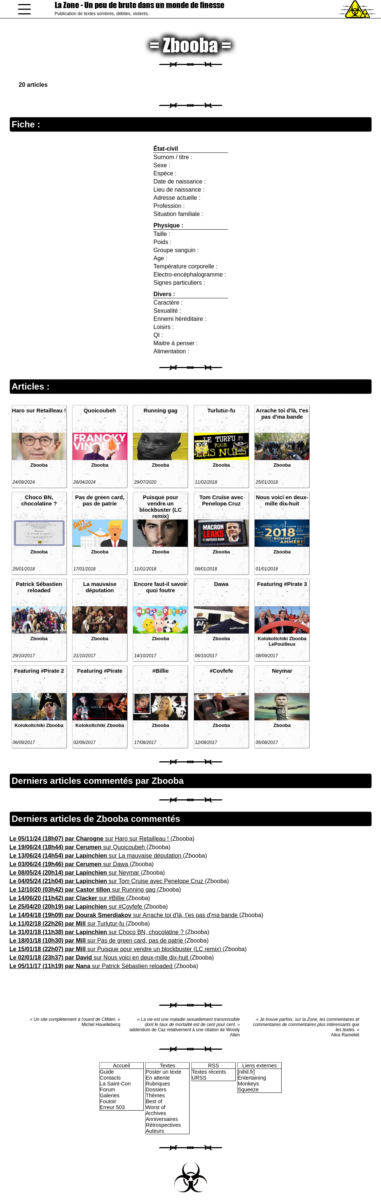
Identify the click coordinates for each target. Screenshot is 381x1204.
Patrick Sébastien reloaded (39, 587)
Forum (107, 1089)
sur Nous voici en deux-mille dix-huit (100, 957)
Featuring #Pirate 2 (39, 671)
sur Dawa (70, 864)
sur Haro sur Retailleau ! (90, 839)
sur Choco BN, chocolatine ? (98, 932)
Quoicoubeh (100, 410)
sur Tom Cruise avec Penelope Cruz (107, 881)
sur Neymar (75, 872)
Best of (154, 1101)
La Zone (139, 5)
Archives (156, 1113)
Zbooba (39, 465)
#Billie (160, 671)
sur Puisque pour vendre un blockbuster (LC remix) (116, 949)
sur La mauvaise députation (96, 856)
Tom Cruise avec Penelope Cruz (221, 500)
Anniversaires (162, 1119)
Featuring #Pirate (100, 671)
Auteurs (155, 1131)
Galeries (110, 1095)
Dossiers (156, 1089)
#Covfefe (221, 671)
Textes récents (209, 1072)
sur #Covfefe (77, 906)
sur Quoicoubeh (78, 847)
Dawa (221, 584)
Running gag (161, 410)
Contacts (110, 1078)
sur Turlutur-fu (68, 923)
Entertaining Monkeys (252, 1081)
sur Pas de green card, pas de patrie (97, 940)
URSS (199, 1078)
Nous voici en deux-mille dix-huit (282, 500)
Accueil (121, 1065)
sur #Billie (68, 898)
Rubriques (158, 1084)
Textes (167, 1065)
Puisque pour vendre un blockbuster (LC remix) (160, 506)
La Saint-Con (115, 1084)
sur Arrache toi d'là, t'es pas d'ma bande (124, 915)
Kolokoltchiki (273, 638)
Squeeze (248, 1089)
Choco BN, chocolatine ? (39, 500)
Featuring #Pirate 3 (282, 584)
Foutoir (108, 1101)
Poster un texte (163, 1072)
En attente (158, 1078)
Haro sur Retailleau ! (39, 410)
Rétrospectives (163, 1125)
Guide (107, 1072)
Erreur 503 (112, 1107)
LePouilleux (282, 644)
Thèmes (155, 1095)
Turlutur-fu (221, 410)
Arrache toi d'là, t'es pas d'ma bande (282, 413)
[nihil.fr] (246, 1072)
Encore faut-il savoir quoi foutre (160, 587)
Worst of (155, 1107)
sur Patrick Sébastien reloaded (92, 966)
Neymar (282, 671)
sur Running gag (83, 889)
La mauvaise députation (99, 587)
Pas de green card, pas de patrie (99, 500)
